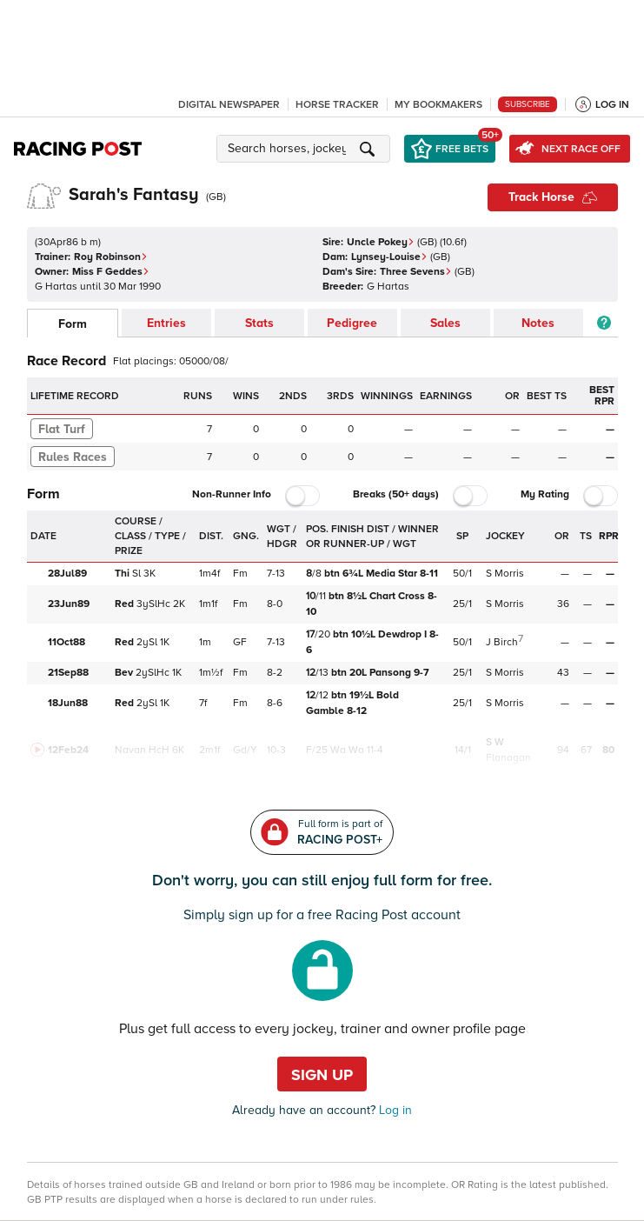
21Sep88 (68, 672)
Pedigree (352, 323)
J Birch (502, 642)
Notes (537, 323)
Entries (166, 323)
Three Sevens (416, 271)
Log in (393, 1110)
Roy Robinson (111, 257)
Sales (445, 323)
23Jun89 (69, 603)
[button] (306, 149)
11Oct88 (66, 642)
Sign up (322, 1074)
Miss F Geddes (110, 271)
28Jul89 (67, 573)
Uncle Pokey (381, 242)
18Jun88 (68, 703)
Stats (259, 323)
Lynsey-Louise (389, 257)
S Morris (505, 573)
